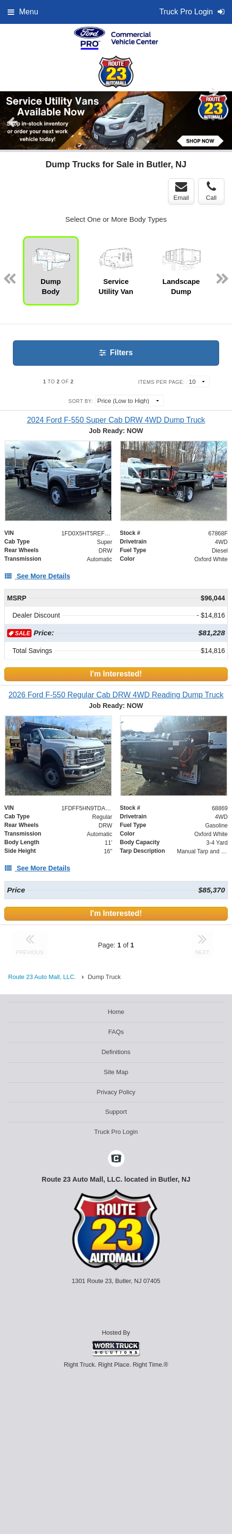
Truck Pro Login (115, 1131)
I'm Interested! (116, 674)
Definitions (116, 1051)
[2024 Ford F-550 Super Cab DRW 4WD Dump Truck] (116, 419)
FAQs (116, 1031)
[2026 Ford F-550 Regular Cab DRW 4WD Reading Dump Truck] (116, 694)
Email (181, 191)
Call (211, 191)
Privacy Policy (116, 1092)
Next (213, 91)
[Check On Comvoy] (116, 1159)
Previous (12, 121)
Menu (23, 12)
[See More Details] (37, 576)
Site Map (116, 1072)
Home (116, 1011)
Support (116, 1111)
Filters (116, 352)
